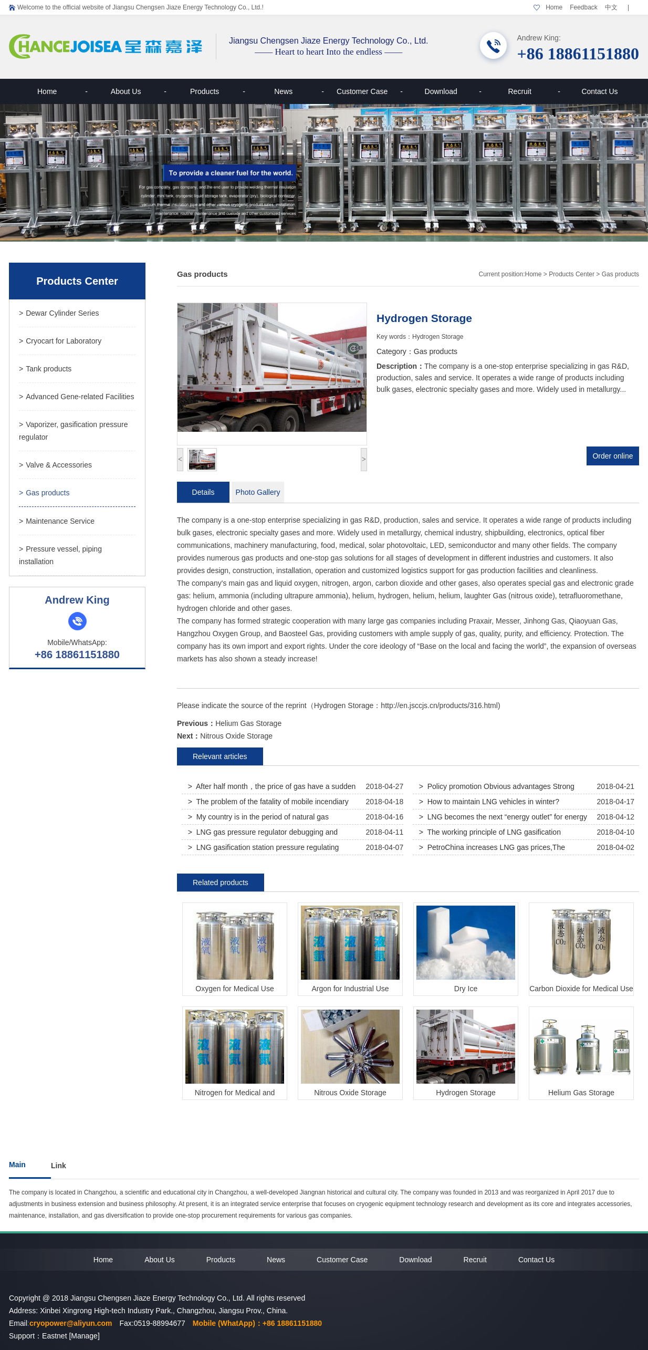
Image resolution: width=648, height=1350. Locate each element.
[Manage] (84, 1336)
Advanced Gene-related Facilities (76, 396)
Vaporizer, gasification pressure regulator (73, 430)
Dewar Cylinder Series (59, 313)
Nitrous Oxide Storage (236, 736)
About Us (138, 91)
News (299, 91)
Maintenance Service (57, 521)
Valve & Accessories (55, 465)
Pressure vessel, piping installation (60, 555)
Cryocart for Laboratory (60, 341)
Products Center (571, 274)
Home (554, 7)
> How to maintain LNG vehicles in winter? (489, 801)
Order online (612, 456)
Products (217, 91)
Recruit (534, 91)
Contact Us (599, 91)
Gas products (44, 493)
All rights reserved (275, 1298)
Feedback (584, 7)
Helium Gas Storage (248, 723)
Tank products (45, 369)
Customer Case (370, 91)
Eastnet (54, 1336)
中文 (611, 7)
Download (453, 91)
